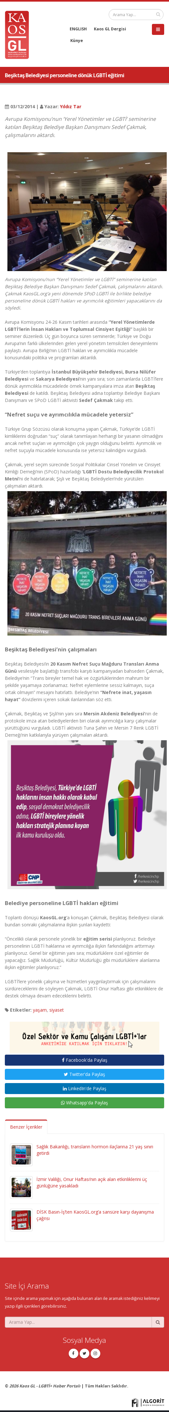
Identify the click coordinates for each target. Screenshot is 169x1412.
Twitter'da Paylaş (84, 1074)
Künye (76, 40)
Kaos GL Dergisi (110, 29)
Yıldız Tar (70, 106)
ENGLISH (78, 29)
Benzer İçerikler (26, 1127)
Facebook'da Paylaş (84, 1060)
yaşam (40, 1010)
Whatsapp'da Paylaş (84, 1103)
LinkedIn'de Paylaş (84, 1088)
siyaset (56, 1010)
